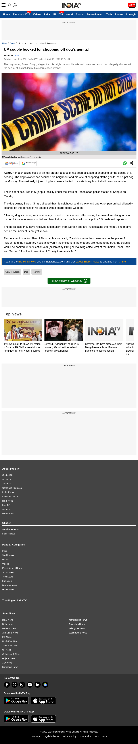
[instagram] (22, 685)
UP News (6, 650)
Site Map (35, 736)
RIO (97, 736)
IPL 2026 (58, 14)
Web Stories (8, 513)
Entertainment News (12, 568)
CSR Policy (85, 736)
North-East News (10, 641)
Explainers (7, 581)
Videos (37, 14)
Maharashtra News (78, 620)
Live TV (6, 505)
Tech (109, 14)
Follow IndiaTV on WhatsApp (69, 281)
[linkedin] (37, 685)
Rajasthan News (77, 624)
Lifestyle (131, 14)
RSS (104, 736)
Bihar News (7, 620)
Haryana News (9, 628)
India (47, 14)
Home (6, 14)
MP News (7, 637)
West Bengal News (78, 633)
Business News (9, 585)
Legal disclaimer (51, 736)
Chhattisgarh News (11, 654)
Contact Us (7, 475)
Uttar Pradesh (12, 271)
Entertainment (95, 14)
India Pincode (8, 533)
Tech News (7, 576)
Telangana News (77, 628)
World (69, 14)
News (4, 43)
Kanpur (36, 271)
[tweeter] (15, 685)
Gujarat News (8, 658)
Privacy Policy (69, 736)
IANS (16, 55)
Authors (6, 509)
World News (8, 555)
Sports (80, 14)
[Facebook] (7, 685)
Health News (8, 589)
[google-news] (45, 685)
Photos (119, 14)
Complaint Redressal (12, 488)
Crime (12, 43)
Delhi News (7, 624)
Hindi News (7, 501)
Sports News (8, 572)
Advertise (6, 483)
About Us (6, 479)
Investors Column (10, 496)
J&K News (7, 663)
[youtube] (30, 685)
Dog (26, 271)
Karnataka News (10, 667)
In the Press (8, 492)
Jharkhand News (10, 633)
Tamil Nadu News (10, 645)
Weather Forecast (10, 529)
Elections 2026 (21, 14)
